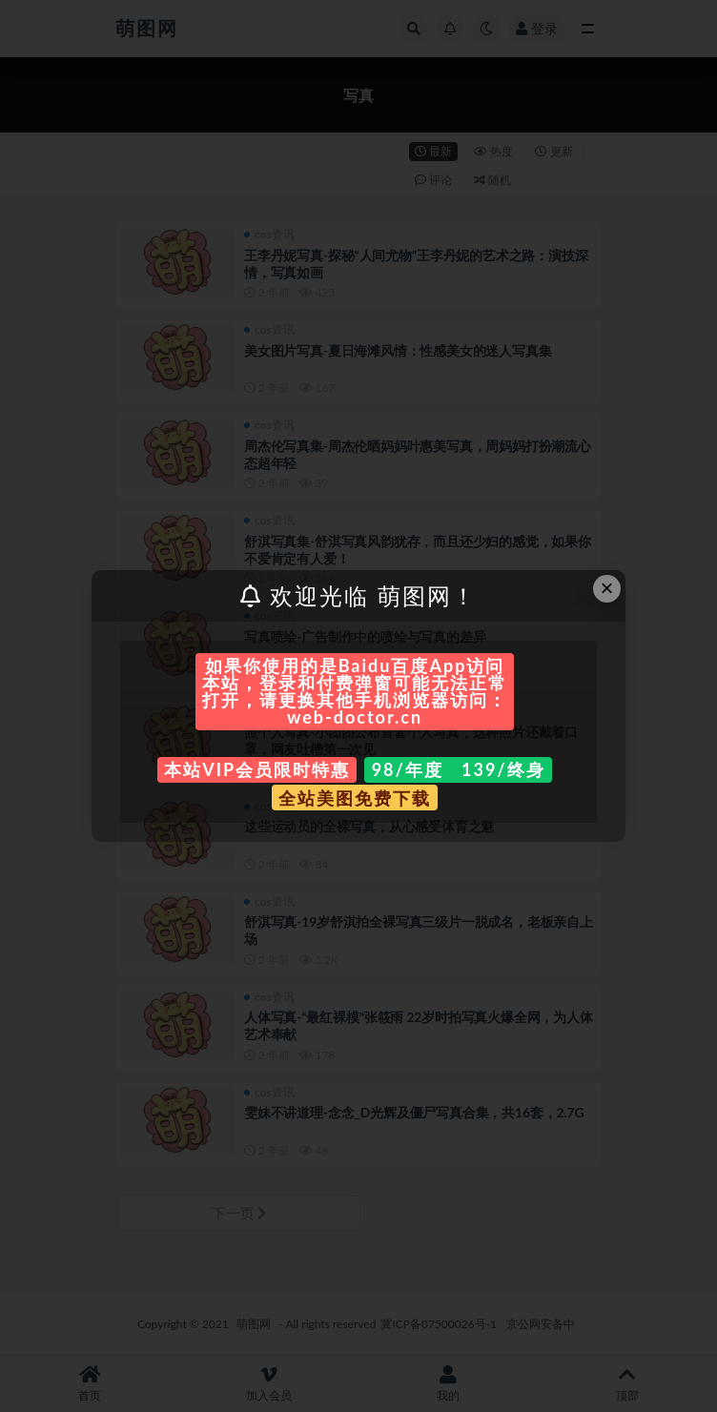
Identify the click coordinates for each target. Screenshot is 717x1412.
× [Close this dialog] (607, 588)
